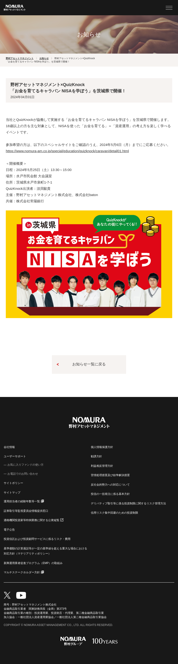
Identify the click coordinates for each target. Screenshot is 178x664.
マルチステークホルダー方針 (22, 572)
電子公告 (9, 529)
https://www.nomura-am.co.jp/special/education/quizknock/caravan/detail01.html (67, 151)
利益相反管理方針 (102, 465)
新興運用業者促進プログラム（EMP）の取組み (33, 563)
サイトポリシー (13, 483)
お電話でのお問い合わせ (22, 473)
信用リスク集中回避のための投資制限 (114, 512)
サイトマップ (12, 492)
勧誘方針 (96, 456)
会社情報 (9, 447)
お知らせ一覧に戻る (89, 364)
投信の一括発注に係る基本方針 (110, 494)
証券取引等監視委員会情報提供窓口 (26, 511)
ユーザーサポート (15, 456)
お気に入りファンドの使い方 (25, 464)
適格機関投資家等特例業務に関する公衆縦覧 (31, 520)
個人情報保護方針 (102, 447)
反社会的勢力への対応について (110, 484)
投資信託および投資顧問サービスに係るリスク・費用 (37, 539)
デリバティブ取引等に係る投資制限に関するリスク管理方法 (128, 503)
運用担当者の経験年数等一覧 (22, 501)
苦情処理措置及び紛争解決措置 (110, 475)
